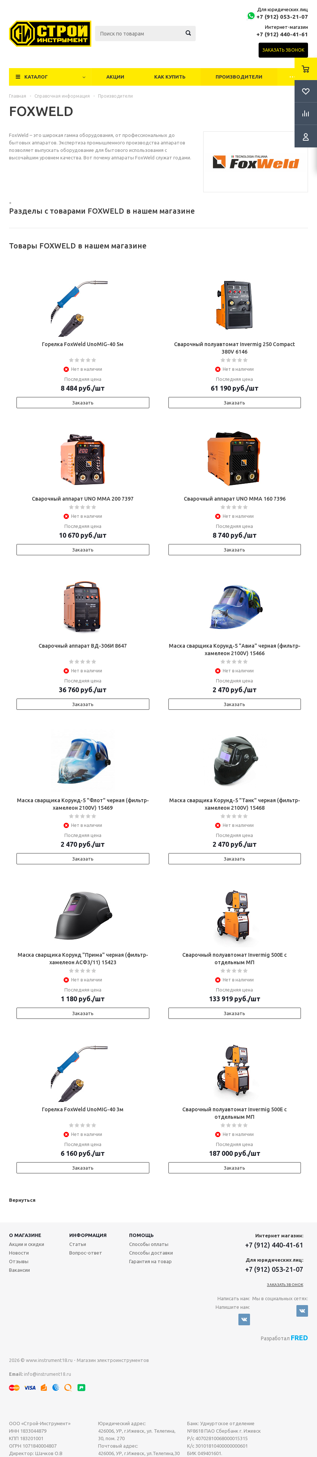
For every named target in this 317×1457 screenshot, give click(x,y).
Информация (88, 1235)
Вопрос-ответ (85, 1252)
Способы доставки (151, 1252)
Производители (239, 76)
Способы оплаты (148, 1244)
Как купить (170, 76)
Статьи (77, 1244)
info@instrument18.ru (47, 1374)
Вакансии (19, 1270)
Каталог (36, 76)
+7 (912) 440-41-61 (282, 34)
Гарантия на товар (150, 1261)
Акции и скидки (26, 1244)
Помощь (141, 1235)
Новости (19, 1252)
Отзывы (18, 1261)
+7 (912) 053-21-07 (282, 16)
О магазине (25, 1235)
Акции (115, 76)
